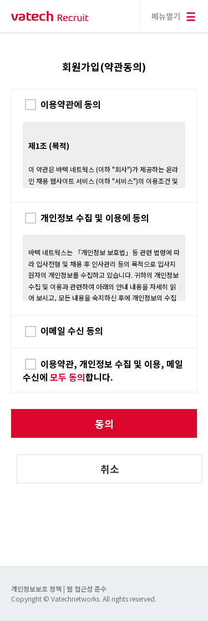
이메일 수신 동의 (71, 330)
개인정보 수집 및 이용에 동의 (94, 217)
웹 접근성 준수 (86, 588)
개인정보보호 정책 (37, 588)
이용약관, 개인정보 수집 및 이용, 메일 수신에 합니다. (103, 370)
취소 (109, 469)
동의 (104, 423)
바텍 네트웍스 (50, 16)
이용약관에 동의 (70, 104)
